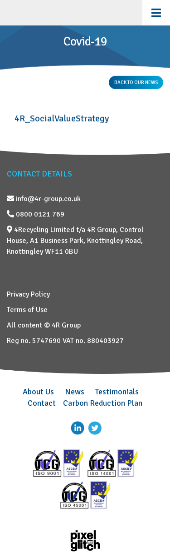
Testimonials (117, 392)
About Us (38, 392)
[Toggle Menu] (156, 12)
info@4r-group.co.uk (44, 198)
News (74, 392)
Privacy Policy (28, 294)
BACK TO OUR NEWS (136, 83)
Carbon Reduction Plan (102, 403)
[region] (85, 50)
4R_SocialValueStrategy (62, 118)
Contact (42, 403)
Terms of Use (27, 309)
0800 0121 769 (35, 214)
